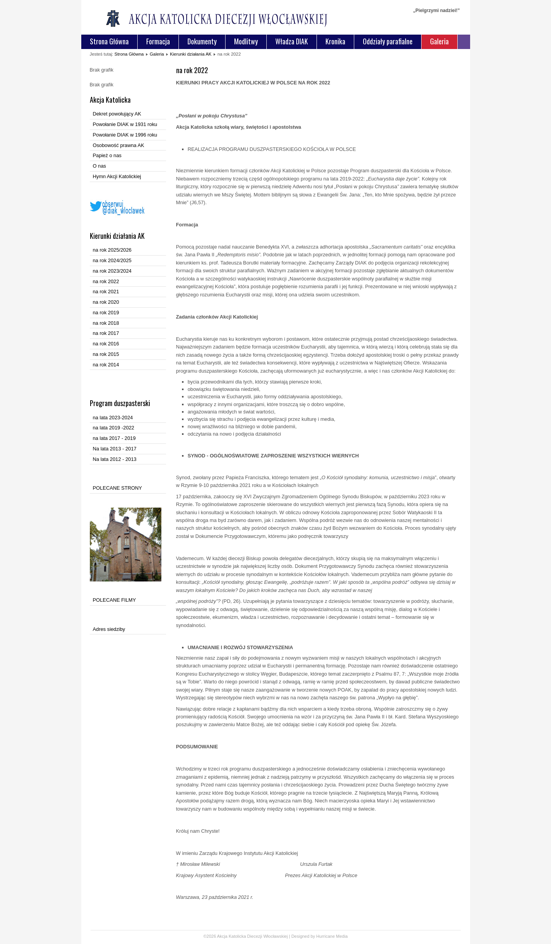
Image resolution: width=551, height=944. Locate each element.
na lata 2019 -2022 (114, 428)
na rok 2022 (106, 281)
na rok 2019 (106, 312)
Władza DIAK (291, 41)
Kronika (335, 41)
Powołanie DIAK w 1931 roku (125, 124)
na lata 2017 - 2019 (114, 438)
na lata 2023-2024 (113, 417)
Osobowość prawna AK (118, 145)
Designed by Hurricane (313, 936)
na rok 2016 (106, 344)
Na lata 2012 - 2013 (114, 459)
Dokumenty (202, 41)
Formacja (158, 41)
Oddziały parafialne (388, 41)
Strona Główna (109, 41)
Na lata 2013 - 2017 (114, 449)
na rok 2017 (106, 333)
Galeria (439, 41)
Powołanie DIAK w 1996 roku (125, 135)
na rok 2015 (106, 354)
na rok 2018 (106, 323)
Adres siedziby (109, 629)
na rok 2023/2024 (112, 271)
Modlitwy (246, 41)
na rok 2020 (106, 302)
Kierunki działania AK (191, 54)
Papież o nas (107, 155)
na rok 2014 (106, 365)
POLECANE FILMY (114, 600)
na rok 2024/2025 (112, 260)
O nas (99, 166)
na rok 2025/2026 (112, 250)
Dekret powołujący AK (117, 114)
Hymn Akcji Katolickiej (117, 176)
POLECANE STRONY (117, 488)
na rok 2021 (106, 291)
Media (342, 936)
